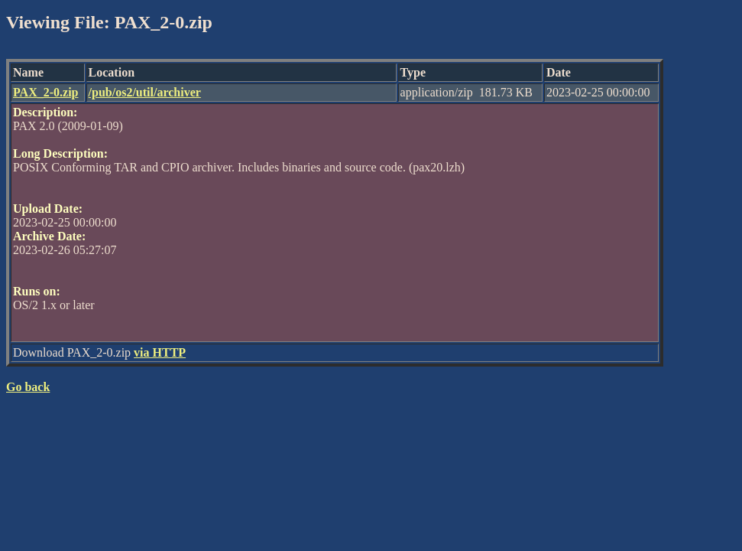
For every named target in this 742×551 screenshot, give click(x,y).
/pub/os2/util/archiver (145, 92)
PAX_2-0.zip (45, 92)
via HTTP (160, 352)
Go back (28, 386)
